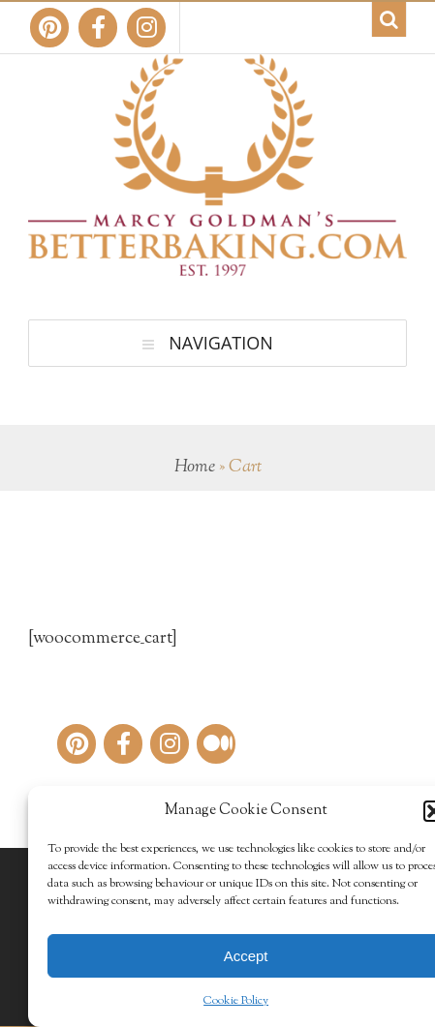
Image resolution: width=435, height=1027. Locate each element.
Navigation (221, 342)
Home (194, 467)
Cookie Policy (235, 1001)
